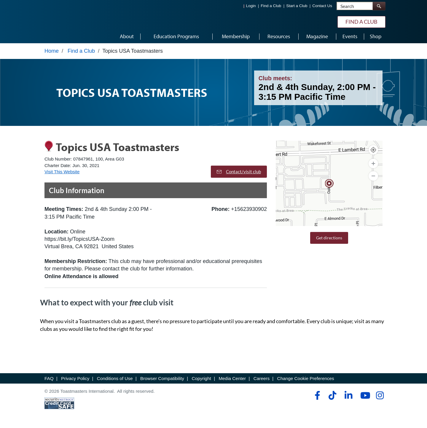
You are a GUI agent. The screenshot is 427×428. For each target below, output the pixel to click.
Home (51, 52)
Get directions (329, 239)
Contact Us (322, 6)
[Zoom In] (373, 165)
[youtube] (364, 396)
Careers (262, 379)
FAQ (49, 379)
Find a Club (271, 6)
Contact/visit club (239, 173)
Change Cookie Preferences (305, 379)
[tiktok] (332, 396)
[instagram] (379, 396)
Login (251, 6)
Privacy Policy (75, 379)
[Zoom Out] (373, 177)
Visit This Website (61, 173)
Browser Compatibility (162, 379)
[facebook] (316, 396)
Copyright (201, 379)
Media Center (232, 379)
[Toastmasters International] (61, 21)
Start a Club (296, 6)
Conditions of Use (115, 379)
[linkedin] (348, 396)
